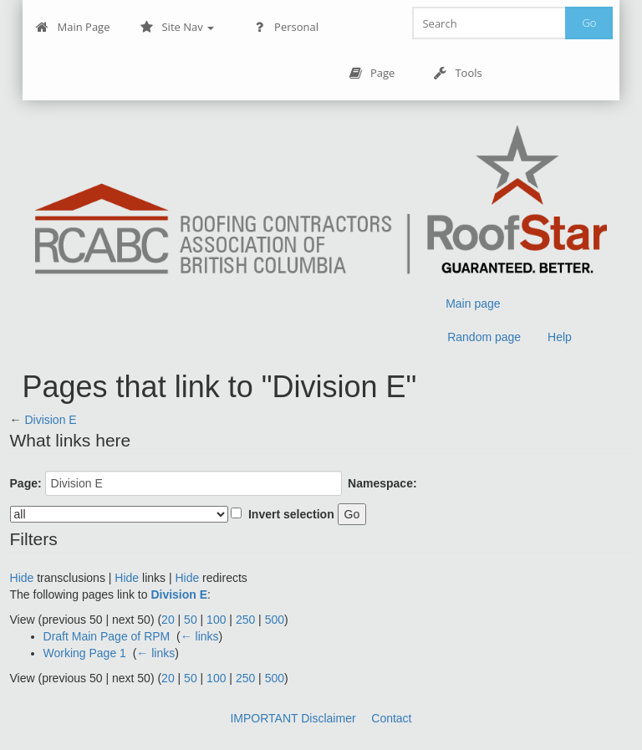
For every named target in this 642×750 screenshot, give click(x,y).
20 (168, 619)
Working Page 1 (84, 653)
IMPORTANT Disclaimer (292, 718)
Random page (484, 337)
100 (216, 619)
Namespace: (382, 483)
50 (190, 619)
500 (274, 619)
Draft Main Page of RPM (107, 636)
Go (589, 22)
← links (200, 636)
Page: (26, 483)
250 (245, 619)
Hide (22, 577)
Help (560, 337)
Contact (391, 718)
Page (372, 73)
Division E (50, 419)
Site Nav (177, 27)
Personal (285, 27)
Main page (473, 303)
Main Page (73, 27)
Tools (457, 73)
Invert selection (291, 514)
